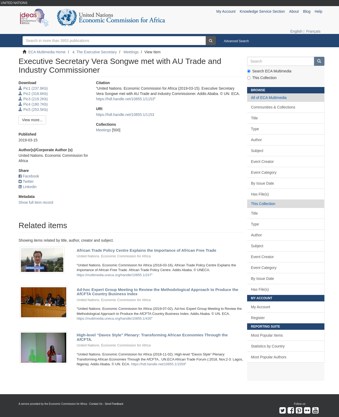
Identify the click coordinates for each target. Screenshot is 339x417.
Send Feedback (114, 403)
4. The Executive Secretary (94, 52)
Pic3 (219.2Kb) (33, 99)
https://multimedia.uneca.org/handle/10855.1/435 (114, 318)
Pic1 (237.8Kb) (33, 88)
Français (313, 31)
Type (255, 129)
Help (318, 11)
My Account (260, 307)
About (294, 11)
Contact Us (95, 403)
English (296, 31)
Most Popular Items (267, 335)
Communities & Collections (273, 107)
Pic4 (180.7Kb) (33, 104)
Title (254, 118)
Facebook (29, 176)
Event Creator (262, 161)
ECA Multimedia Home (47, 52)
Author (256, 140)
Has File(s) (260, 194)
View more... (32, 120)
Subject (257, 151)
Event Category (264, 172)
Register (258, 318)
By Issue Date (262, 183)
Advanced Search (236, 41)
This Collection (262, 78)
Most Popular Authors (269, 357)
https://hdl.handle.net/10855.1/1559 (158, 364)
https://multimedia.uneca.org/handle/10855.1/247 (114, 275)
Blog (306, 11)
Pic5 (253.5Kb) (33, 109)
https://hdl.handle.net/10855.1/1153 (125, 99)
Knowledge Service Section (262, 11)
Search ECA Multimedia (269, 71)
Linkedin (28, 187)
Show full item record (36, 202)
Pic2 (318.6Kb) (33, 94)
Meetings (131, 52)
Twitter (26, 181)
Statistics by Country (268, 346)
